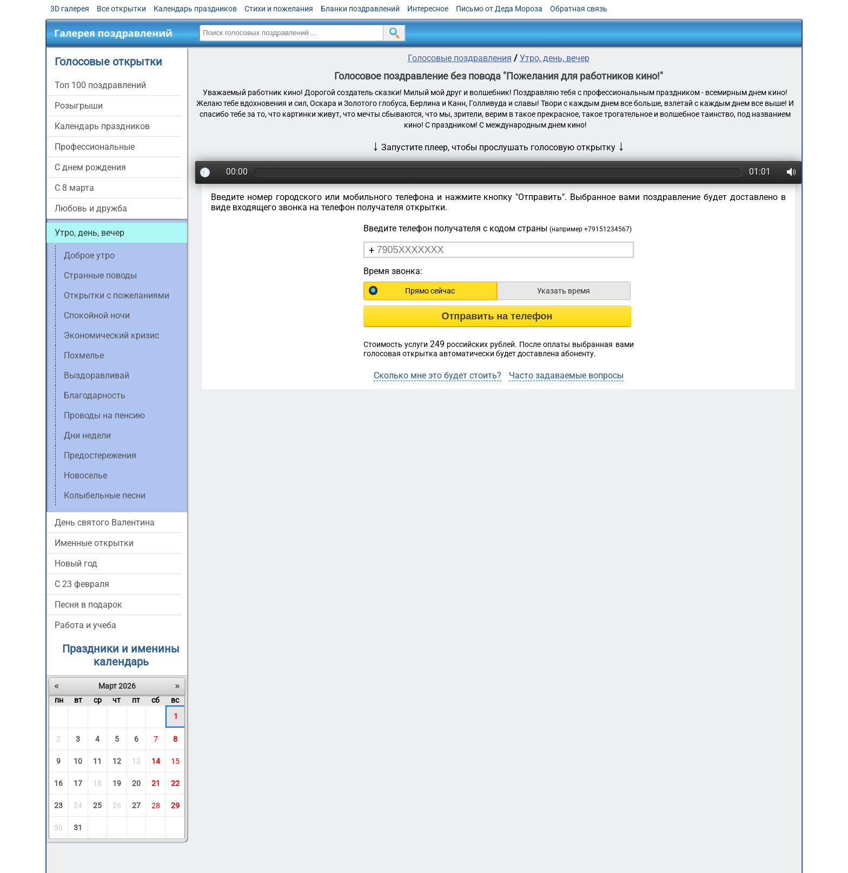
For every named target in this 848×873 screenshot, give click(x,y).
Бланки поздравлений (360, 8)
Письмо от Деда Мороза (499, 8)
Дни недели (87, 435)
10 (78, 761)
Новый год (76, 563)
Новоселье (85, 475)
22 (175, 783)
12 (116, 761)
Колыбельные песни (104, 495)
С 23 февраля (82, 584)
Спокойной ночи (97, 315)
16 (58, 783)
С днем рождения (90, 167)
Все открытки (121, 8)
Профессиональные (95, 147)
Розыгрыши (79, 106)
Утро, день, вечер (89, 233)
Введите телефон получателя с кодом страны (497, 228)
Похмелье (84, 355)
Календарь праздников (195, 8)
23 (58, 805)
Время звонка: (392, 271)
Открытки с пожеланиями (116, 295)
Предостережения (100, 455)
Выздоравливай (96, 375)
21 (155, 783)
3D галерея (69, 8)
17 (78, 783)
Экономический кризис (111, 335)
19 (116, 783)
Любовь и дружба (91, 208)
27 (136, 805)
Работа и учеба (85, 625)
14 (155, 761)
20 (136, 783)
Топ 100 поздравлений (100, 85)
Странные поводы (100, 275)
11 (97, 761)
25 (97, 805)
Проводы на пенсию (104, 415)
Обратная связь (578, 8)
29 (175, 805)
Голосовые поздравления (460, 58)
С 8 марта (74, 188)
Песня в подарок (88, 604)
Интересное (427, 8)
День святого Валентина (105, 522)
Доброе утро (89, 255)
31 (78, 827)
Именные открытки (94, 543)
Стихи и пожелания (278, 8)
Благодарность (94, 395)
